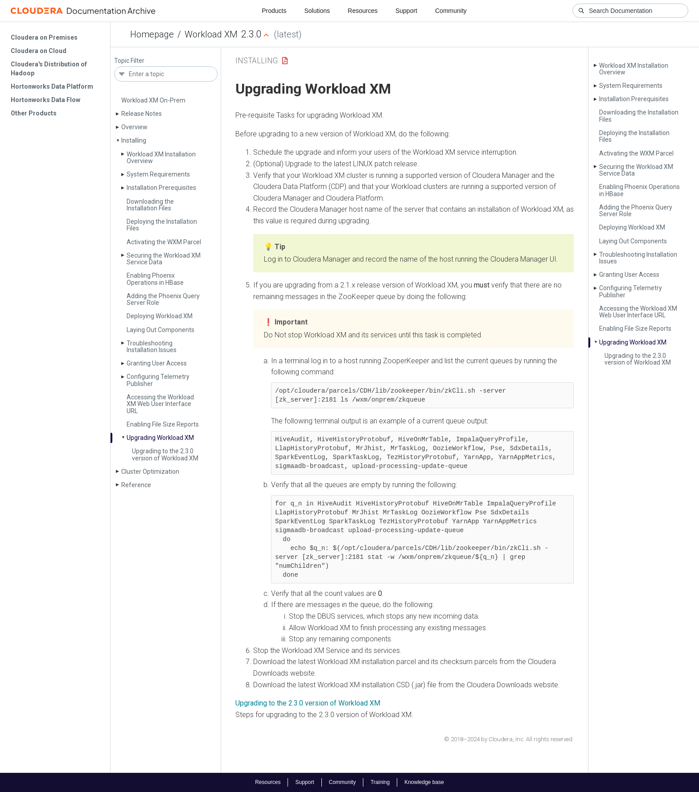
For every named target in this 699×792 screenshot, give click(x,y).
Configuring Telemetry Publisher (158, 380)
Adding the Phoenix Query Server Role (163, 299)
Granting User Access (157, 363)
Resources (363, 10)
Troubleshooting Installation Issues (152, 346)
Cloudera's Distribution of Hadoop (49, 69)
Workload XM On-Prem (153, 100)
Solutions (317, 10)
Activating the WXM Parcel (164, 242)
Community (451, 10)
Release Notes (141, 113)
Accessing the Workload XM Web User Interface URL (160, 404)
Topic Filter (129, 60)
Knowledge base (424, 782)
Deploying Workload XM (160, 316)
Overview (134, 127)
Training (380, 782)
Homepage (152, 34)
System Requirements (158, 174)
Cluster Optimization (150, 471)
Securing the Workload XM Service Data (164, 259)
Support (406, 10)
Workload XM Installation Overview (161, 157)
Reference (136, 484)
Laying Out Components (160, 329)
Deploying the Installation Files (162, 225)
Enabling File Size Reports (163, 424)
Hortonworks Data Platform (52, 86)
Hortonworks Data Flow (45, 99)
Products (274, 10)
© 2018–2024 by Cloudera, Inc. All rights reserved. (509, 739)
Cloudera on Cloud (38, 50)
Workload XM (211, 34)
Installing (133, 140)
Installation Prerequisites (161, 187)
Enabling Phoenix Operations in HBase (155, 279)
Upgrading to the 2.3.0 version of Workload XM (165, 454)
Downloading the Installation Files (150, 205)
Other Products (34, 113)
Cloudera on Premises (44, 37)
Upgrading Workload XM (160, 437)
